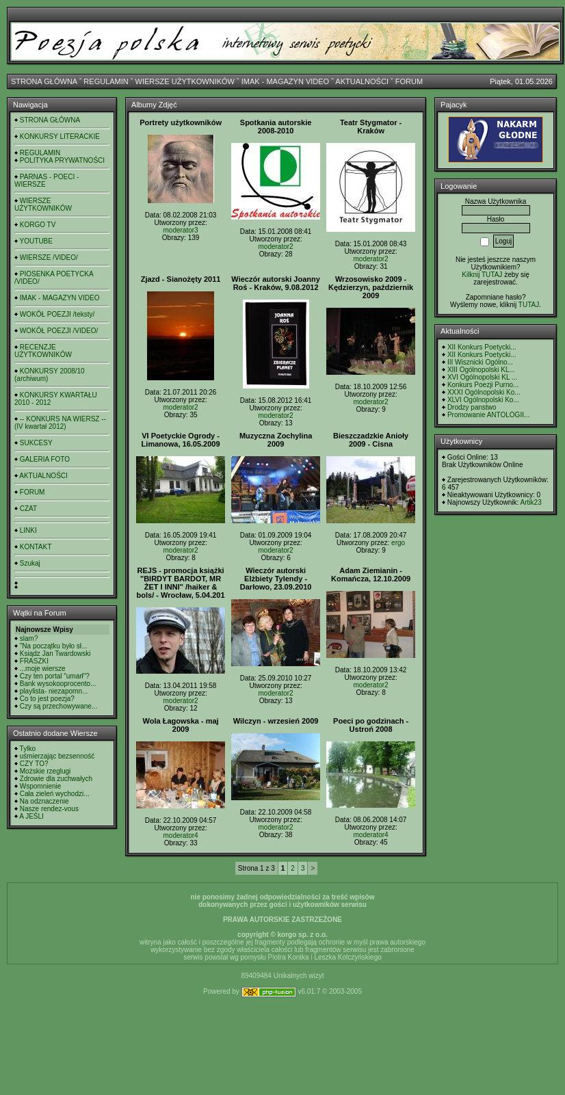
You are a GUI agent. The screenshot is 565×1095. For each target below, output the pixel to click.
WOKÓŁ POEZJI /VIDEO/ (59, 330)
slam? (29, 638)
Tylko (28, 748)
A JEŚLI (31, 816)
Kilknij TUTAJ (482, 274)
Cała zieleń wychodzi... (55, 793)
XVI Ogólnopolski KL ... (482, 377)
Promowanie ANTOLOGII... (488, 415)
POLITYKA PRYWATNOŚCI (62, 160)
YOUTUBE (36, 241)
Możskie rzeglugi (45, 771)
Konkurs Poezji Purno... (483, 384)
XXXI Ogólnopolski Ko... (484, 392)
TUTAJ (528, 304)
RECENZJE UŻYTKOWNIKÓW (43, 350)
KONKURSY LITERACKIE (60, 136)
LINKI (28, 530)
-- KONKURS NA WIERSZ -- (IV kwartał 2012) (60, 422)
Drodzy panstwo (472, 407)
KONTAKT (35, 547)
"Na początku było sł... (54, 646)
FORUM (409, 81)
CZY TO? (34, 763)
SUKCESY (36, 443)
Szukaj (30, 563)
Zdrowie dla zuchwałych (56, 778)
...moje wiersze (43, 668)
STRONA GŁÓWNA (44, 81)
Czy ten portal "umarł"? (55, 676)
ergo (398, 542)
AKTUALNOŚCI (362, 81)
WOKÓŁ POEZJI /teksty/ (57, 314)
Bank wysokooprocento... (58, 683)
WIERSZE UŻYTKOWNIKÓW (185, 81)
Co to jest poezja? (47, 698)
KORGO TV (38, 224)
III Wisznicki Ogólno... (480, 362)
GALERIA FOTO (45, 459)
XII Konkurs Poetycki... (481, 347)
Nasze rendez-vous (49, 809)
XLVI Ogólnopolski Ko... (483, 400)
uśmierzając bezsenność (57, 756)
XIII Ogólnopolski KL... (481, 369)
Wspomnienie (41, 786)
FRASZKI (34, 661)
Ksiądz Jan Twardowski (55, 653)
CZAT (28, 508)
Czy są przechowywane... (58, 706)
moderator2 (276, 246)
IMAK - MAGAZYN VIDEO (285, 81)
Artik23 (531, 502)
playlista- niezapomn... (54, 691)
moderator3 (180, 230)
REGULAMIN (105, 81)
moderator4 (180, 835)
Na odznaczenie (44, 801)
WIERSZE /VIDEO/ (49, 257)
